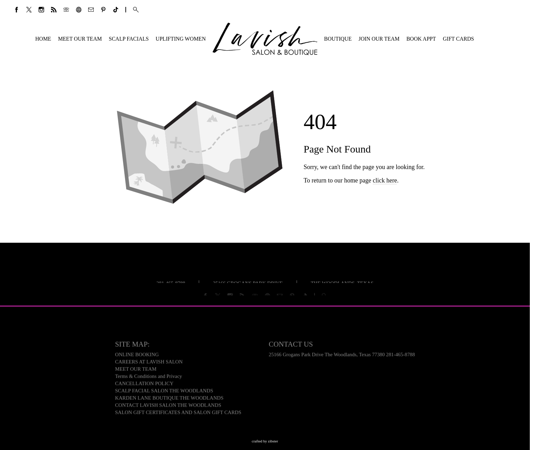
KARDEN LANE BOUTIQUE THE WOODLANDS (169, 399)
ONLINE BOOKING (137, 355)
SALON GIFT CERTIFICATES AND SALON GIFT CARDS (178, 413)
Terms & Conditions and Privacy (148, 377)
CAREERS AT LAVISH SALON (149, 363)
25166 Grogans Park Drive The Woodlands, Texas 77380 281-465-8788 (342, 355)
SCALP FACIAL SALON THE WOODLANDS (164, 392)
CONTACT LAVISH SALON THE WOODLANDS (168, 406)
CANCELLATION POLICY (144, 384)
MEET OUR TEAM (135, 370)
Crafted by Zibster (265, 441)
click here (385, 185)
